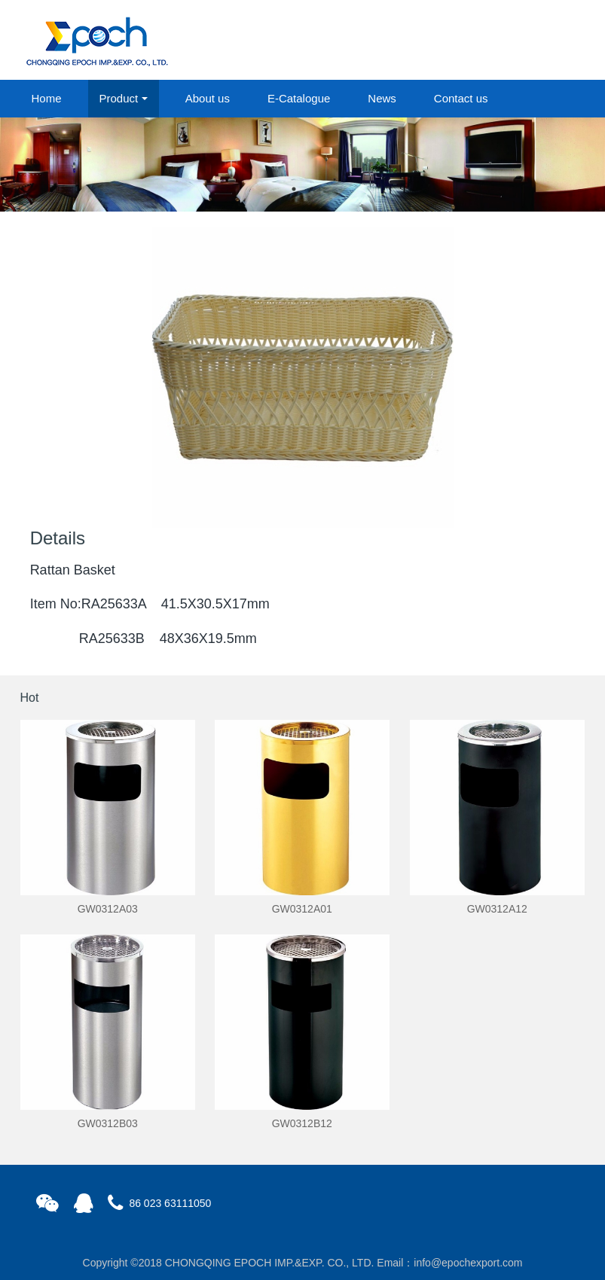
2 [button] (311, 189)
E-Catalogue (298, 98)
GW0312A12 (497, 909)
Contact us (461, 98)
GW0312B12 (302, 1123)
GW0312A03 (108, 909)
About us (207, 98)
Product (119, 98)
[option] (302, 164)
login (483, 41)
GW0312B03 (108, 1123)
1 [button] (293, 189)
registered (550, 41)
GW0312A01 (302, 909)
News (382, 98)
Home (47, 98)
